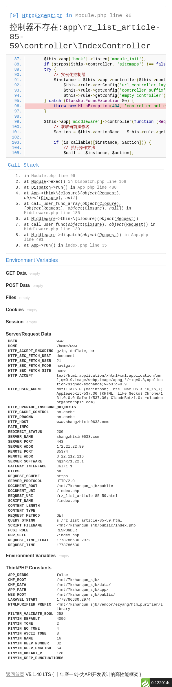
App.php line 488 (97, 187)
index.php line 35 (86, 245)
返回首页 (15, 674)
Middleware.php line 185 (52, 213)
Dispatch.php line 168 (100, 181)
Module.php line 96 (103, 16)
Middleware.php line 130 (52, 229)
